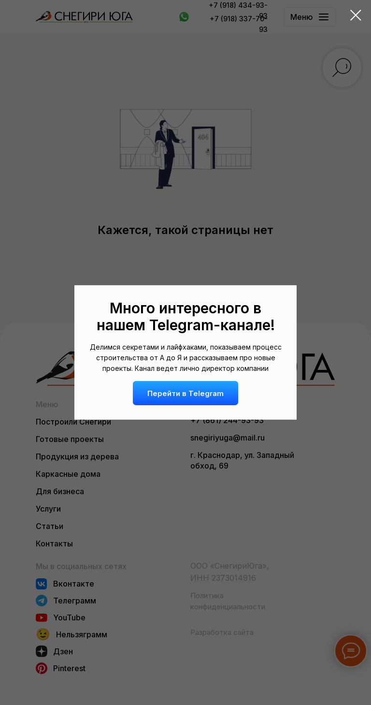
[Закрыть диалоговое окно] (355, 15)
